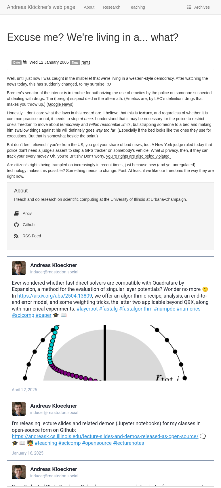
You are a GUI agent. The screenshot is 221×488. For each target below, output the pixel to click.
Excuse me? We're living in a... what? (92, 37)
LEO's (160, 98)
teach (21, 199)
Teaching (137, 7)
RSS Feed (27, 236)
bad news (133, 144)
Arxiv (23, 213)
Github (24, 224)
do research (45, 199)
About (89, 7)
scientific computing (80, 199)
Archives (198, 7)
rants (85, 62)
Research (111, 7)
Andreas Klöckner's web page (41, 7)
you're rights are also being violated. (138, 156)
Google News (60, 104)
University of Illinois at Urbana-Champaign (148, 199)
